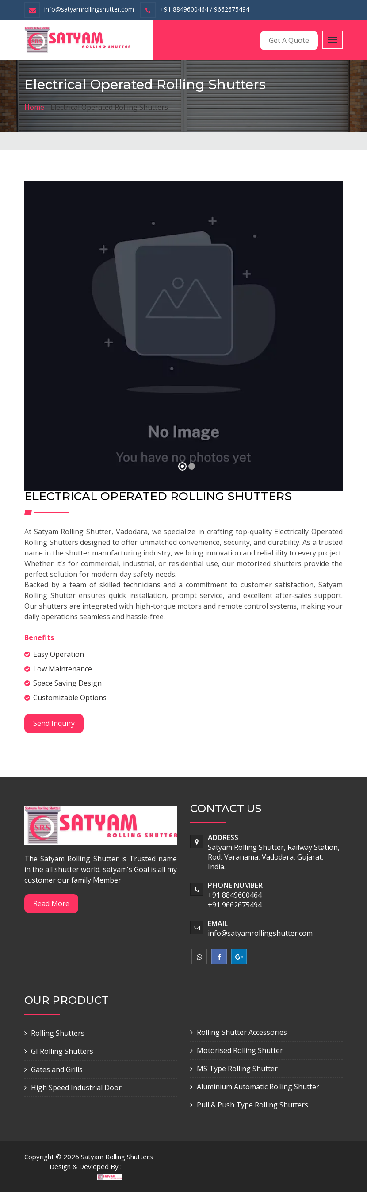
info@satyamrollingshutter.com (89, 9)
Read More (51, 903)
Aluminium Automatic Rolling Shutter (258, 1087)
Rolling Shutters (57, 1033)
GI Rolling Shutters (62, 1051)
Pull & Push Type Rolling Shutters (252, 1105)
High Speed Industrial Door (76, 1087)
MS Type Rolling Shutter (237, 1068)
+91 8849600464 (235, 895)
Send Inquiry (54, 723)
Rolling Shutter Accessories (242, 1032)
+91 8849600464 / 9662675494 (204, 9)
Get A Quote (289, 40)
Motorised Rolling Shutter (240, 1050)
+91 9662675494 (235, 905)
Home (34, 107)
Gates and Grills (57, 1069)
